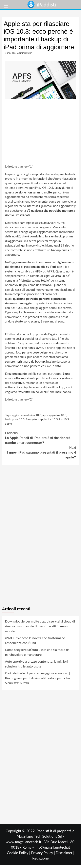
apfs (45, 415)
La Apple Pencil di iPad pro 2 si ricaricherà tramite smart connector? (40, 437)
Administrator (24, 52)
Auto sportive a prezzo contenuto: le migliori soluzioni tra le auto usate (36, 663)
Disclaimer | (65, 852)
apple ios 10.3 (57, 415)
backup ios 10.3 (14, 419)
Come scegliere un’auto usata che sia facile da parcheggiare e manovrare (37, 652)
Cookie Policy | (19, 852)
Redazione (40, 858)
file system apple (36, 419)
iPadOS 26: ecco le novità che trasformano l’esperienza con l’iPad (35, 640)
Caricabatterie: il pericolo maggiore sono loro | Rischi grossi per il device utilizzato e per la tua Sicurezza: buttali (37, 678)
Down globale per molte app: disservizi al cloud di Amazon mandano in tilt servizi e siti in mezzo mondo (40, 626)
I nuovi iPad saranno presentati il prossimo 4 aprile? (40, 452)
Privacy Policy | (43, 852)
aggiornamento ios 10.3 (26, 415)
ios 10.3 (53, 419)
